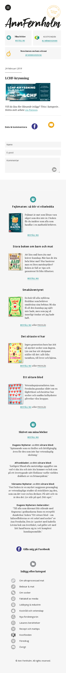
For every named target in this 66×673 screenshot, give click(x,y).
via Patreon (31, 110)
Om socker (25, 592)
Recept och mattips (29, 628)
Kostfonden (25, 634)
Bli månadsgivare (49, 41)
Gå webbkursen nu (33, 55)
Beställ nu (20, 41)
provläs (41, 325)
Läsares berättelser (29, 622)
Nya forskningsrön (28, 616)
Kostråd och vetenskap (31, 610)
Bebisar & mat (26, 586)
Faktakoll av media (28, 598)
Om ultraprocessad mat (31, 580)
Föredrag (24, 640)
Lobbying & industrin (30, 604)
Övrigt (22, 646)
